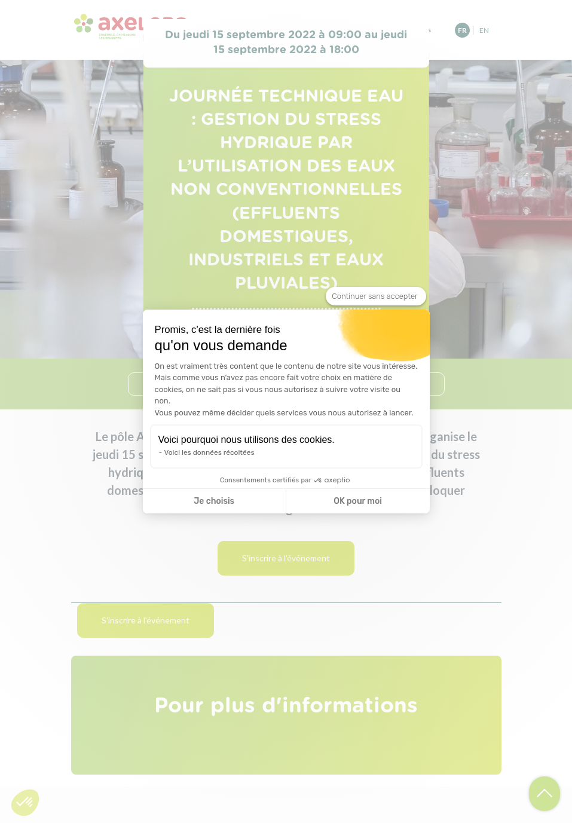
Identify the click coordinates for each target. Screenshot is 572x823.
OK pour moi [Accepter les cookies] (358, 501)
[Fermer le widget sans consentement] (376, 296)
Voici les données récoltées (209, 452)
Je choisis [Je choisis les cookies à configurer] (214, 501)
